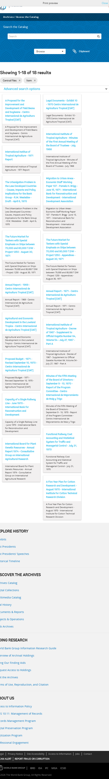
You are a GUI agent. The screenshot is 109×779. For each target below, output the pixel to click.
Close (105, 3)
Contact (88, 753)
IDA (40, 768)
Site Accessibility (35, 753)
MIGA (54, 768)
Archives (8, 17)
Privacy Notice (15, 753)
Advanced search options (22, 89)
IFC (46, 768)
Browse (49, 51)
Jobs (77, 753)
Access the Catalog (27, 17)
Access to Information (59, 753)
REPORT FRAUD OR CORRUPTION (32, 758)
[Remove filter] (19, 80)
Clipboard (79, 51)
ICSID (63, 768)
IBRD (32, 768)
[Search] (54, 36)
